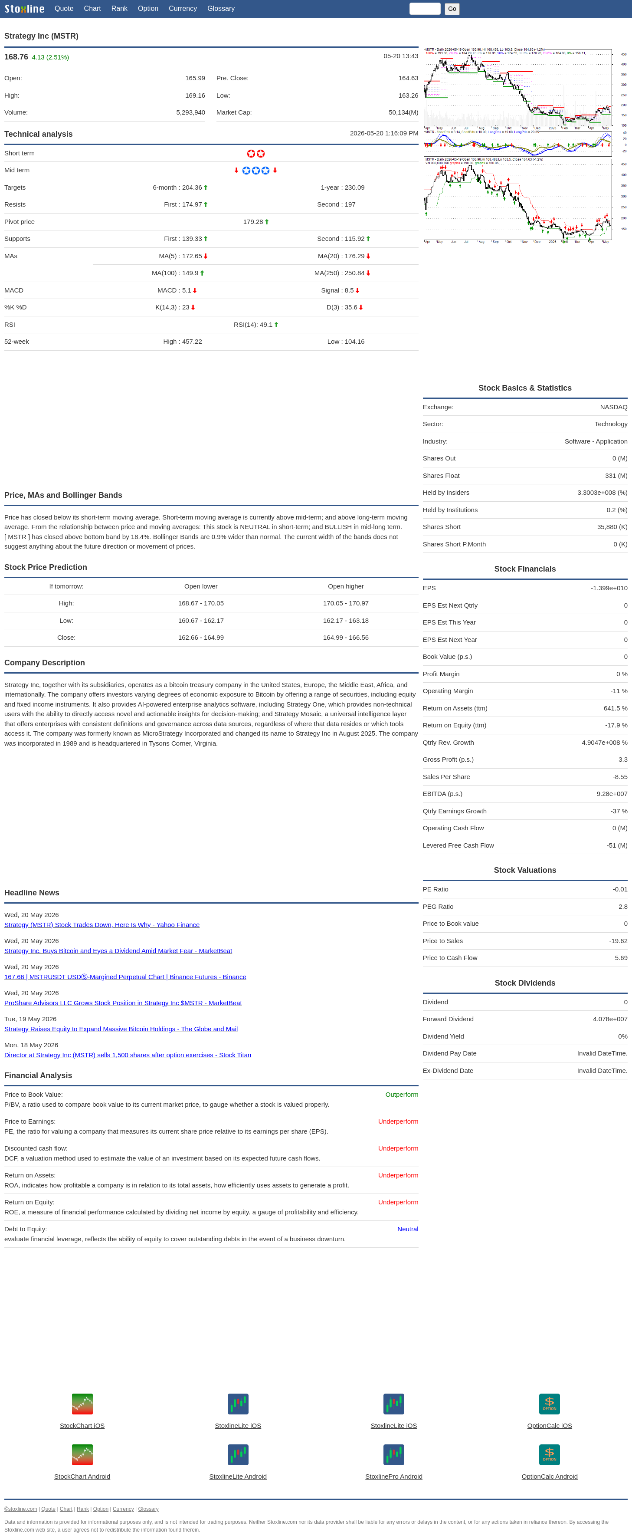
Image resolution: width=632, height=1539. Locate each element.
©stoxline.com (20, 1509)
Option (148, 8)
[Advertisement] (211, 418)
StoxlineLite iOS (238, 1425)
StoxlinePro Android (393, 1476)
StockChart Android (82, 1476)
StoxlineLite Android (238, 1476)
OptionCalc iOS (549, 1425)
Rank (119, 8)
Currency (183, 8)
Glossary (221, 8)
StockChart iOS (82, 1425)
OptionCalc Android (550, 1476)
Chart (92, 8)
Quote (64, 8)
